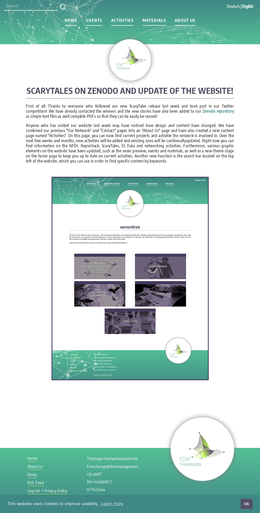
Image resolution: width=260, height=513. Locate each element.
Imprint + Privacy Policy (47, 490)
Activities (122, 20)
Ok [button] (246, 504)
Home (32, 458)
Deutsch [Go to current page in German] (233, 6)
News (71, 20)
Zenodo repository (218, 111)
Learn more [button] (112, 504)
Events (94, 20)
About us (185, 20)
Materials (154, 20)
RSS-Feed (35, 482)
